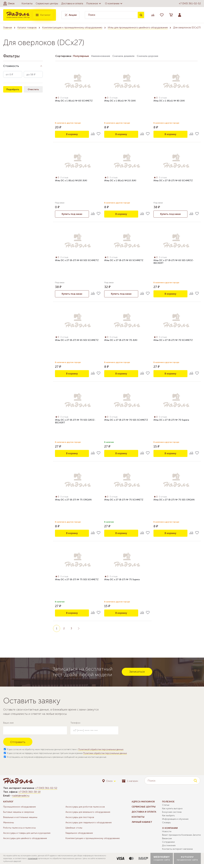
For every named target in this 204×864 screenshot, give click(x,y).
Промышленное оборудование (19, 806)
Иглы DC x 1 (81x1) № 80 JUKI (169, 101)
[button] (9, 3)
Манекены (8, 822)
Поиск (141, 15)
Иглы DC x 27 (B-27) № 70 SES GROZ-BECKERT (75, 421)
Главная (7, 27)
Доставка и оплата (72, 3)
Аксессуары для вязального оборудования (88, 812)
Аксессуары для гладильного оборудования (89, 822)
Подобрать (12, 89)
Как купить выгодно (172, 808)
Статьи (165, 805)
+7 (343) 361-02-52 (190, 3)
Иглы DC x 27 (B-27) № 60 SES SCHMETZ (77, 260)
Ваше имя (8, 722)
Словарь (166, 822)
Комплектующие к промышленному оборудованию (72, 27)
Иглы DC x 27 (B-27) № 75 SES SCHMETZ (76, 580)
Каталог (43, 15)
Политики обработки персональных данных (105, 753)
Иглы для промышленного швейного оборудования (138, 27)
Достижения (168, 845)
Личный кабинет (142, 822)
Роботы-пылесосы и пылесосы (19, 827)
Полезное (94, 3)
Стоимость (11, 66)
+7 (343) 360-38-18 (29, 791)
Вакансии (167, 838)
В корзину (72, 134)
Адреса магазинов (143, 801)
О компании (114, 3)
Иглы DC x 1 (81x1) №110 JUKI (120, 181)
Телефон (75, 722)
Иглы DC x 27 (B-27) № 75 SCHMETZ (123, 500)
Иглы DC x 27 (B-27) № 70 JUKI (120, 340)
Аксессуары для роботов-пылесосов (85, 806)
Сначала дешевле (123, 55)
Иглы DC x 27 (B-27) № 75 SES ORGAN (173, 500)
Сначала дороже (147, 55)
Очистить (33, 89)
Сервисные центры (47, 3)
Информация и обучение (175, 819)
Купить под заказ (72, 213)
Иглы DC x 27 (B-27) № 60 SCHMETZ (173, 181)
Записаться (137, 671)
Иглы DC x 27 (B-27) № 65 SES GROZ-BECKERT (173, 262)
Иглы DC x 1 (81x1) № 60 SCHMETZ (74, 101)
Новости (166, 831)
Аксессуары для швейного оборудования (25, 838)
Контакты (27, 3)
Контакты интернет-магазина (177, 849)
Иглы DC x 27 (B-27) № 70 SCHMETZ (173, 340)
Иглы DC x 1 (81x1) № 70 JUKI (120, 101)
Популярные (81, 55)
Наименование (100, 55)
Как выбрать (168, 815)
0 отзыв (65, 98)
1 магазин (130, 780)
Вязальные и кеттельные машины (20, 817)
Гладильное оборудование (79, 833)
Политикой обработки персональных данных (100, 749)
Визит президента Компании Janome (181, 835)
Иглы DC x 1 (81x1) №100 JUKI (71, 181)
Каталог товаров (27, 27)
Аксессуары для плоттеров (80, 817)
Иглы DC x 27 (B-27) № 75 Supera (122, 580)
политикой (32, 858)
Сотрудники (168, 842)
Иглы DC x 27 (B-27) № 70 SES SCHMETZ (126, 420)
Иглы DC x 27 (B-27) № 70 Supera (171, 420)
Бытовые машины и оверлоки (18, 812)
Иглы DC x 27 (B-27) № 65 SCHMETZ (123, 260)
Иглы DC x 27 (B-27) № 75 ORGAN (73, 500)
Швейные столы (74, 827)
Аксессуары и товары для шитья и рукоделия (26, 833)
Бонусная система (172, 812)
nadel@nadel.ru (20, 795)
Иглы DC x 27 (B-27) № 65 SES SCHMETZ (76, 340)
